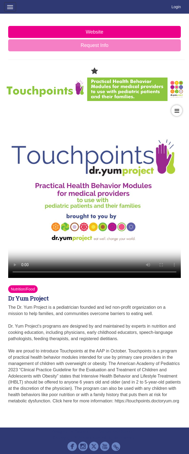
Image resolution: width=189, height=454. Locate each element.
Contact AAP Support (116, 431)
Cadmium (82, 431)
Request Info (94, 45)
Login (176, 7)
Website (94, 32)
